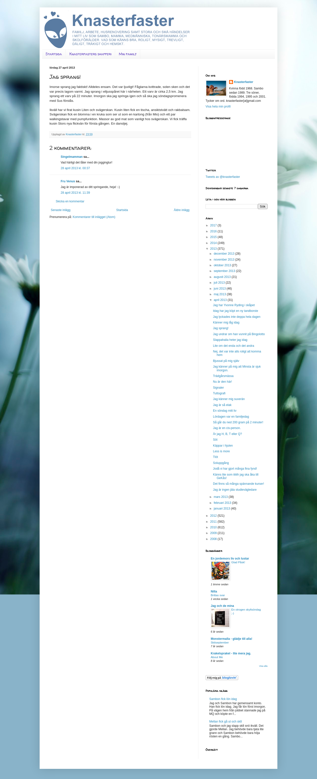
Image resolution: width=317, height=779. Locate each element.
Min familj (127, 54)
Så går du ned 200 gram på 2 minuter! (238, 422)
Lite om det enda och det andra (233, 346)
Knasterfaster (243, 82)
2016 (214, 231)
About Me (217, 657)
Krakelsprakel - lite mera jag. (231, 653)
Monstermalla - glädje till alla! (231, 639)
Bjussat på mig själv (226, 361)
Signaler (218, 387)
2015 (214, 237)
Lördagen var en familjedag (231, 416)
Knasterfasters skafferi (90, 54)
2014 (214, 243)
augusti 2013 (223, 277)
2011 (214, 521)
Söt (215, 439)
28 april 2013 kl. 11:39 (75, 192)
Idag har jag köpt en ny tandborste (235, 311)
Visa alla (263, 666)
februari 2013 (223, 503)
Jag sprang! (221, 328)
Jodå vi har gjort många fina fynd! (235, 468)
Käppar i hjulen (223, 445)
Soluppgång (221, 463)
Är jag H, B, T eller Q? (227, 434)
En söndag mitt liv (225, 410)
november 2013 (224, 259)
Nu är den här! (222, 381)
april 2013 (221, 300)
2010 (214, 527)
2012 (214, 515)
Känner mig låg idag (226, 322)
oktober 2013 (223, 265)
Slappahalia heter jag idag (230, 340)
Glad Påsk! (238, 562)
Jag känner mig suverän (229, 399)
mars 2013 (221, 497)
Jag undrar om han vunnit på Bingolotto (239, 334)
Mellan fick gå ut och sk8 (225, 721)
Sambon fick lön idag (223, 699)
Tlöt (215, 457)
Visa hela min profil (218, 106)
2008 (214, 539)
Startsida (54, 54)
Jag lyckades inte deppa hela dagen (236, 317)
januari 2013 (222, 508)
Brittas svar (218, 595)
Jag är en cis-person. (227, 428)
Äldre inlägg (181, 210)
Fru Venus (68, 181)
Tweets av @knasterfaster (223, 177)
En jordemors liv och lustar (230, 558)
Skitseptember (220, 642)
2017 (214, 225)
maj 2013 (220, 294)
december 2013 (224, 253)
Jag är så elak (222, 405)
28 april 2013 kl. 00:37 (75, 168)
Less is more (221, 451)
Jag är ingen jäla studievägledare (235, 489)
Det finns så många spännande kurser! (238, 483)
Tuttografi (219, 393)
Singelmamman (72, 157)
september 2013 (225, 271)
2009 (214, 533)
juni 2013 (220, 288)
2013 (214, 248)
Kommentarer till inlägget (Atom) (94, 217)
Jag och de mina (222, 606)
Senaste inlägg (60, 210)
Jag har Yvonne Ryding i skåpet (234, 305)
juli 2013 (220, 282)
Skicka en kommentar (70, 201)
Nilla (214, 591)
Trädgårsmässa (223, 376)
